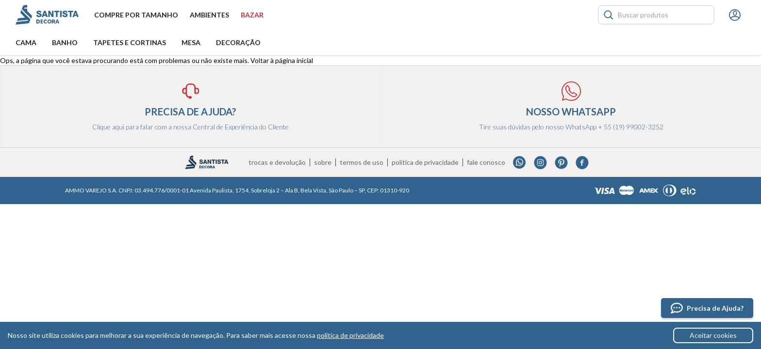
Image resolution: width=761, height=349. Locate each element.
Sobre (322, 162)
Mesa (191, 42)
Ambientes (209, 15)
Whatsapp (519, 162)
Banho (65, 42)
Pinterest (561, 162)
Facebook (582, 162)
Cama (26, 42)
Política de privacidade (425, 162)
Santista (47, 14)
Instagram (540, 162)
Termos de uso (361, 162)
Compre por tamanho (136, 15)
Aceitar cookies (713, 335)
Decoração (238, 42)
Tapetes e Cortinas (129, 42)
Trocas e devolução (277, 162)
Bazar (252, 15)
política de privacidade (350, 335)
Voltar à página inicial (281, 60)
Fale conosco (486, 162)
